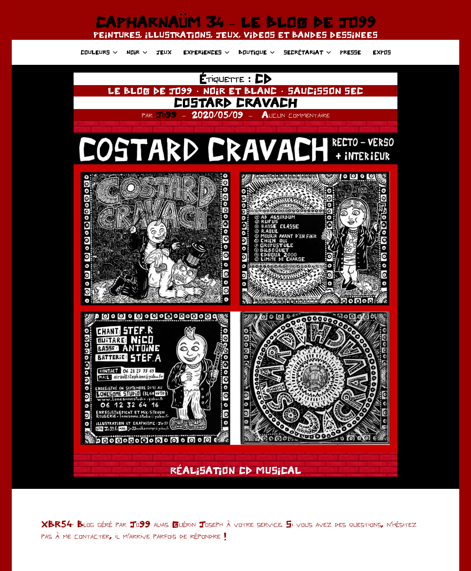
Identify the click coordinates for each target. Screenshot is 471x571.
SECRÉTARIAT (307, 52)
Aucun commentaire (296, 114)
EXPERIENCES (206, 52)
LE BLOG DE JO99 (150, 91)
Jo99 (166, 114)
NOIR (137, 52)
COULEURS (99, 52)
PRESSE (350, 52)
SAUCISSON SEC (325, 91)
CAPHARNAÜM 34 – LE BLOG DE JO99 (235, 22)
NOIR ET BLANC (240, 91)
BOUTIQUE (256, 52)
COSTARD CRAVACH (235, 103)
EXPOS (382, 52)
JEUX (163, 52)
